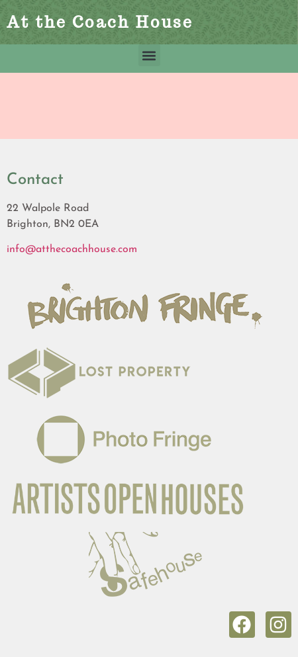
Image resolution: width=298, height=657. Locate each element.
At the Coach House (100, 22)
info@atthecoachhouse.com (72, 249)
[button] (149, 55)
